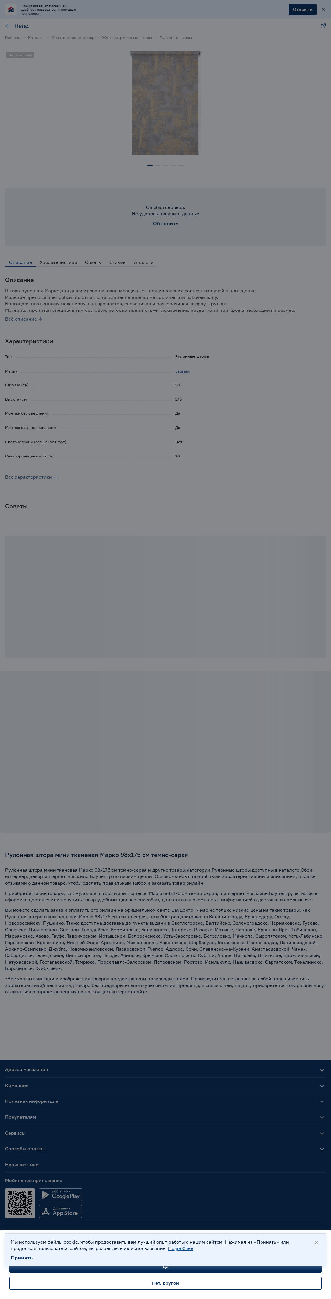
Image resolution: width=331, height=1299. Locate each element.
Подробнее (180, 1248)
